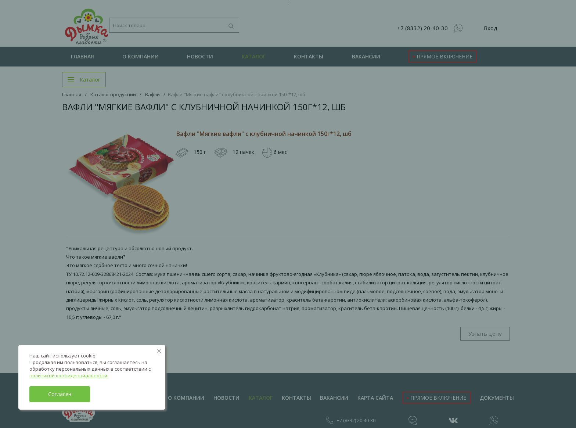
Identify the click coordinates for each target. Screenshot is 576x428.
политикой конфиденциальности (68, 375)
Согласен (59, 394)
